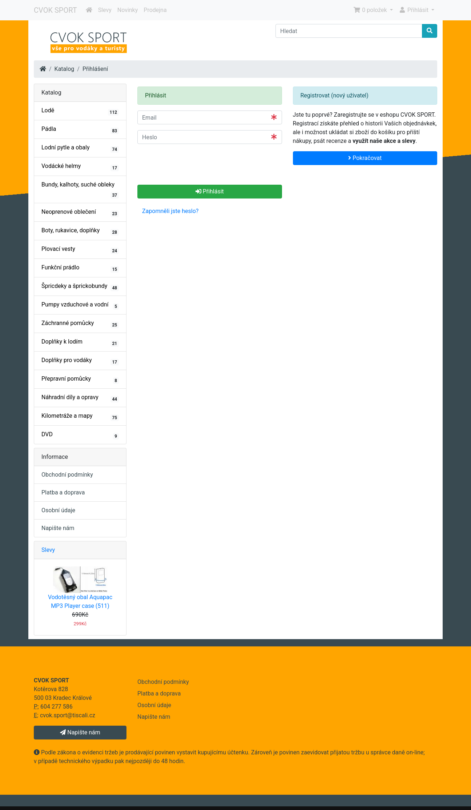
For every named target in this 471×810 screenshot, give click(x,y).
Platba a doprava (63, 492)
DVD (80, 435)
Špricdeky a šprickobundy (80, 286)
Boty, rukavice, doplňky (80, 231)
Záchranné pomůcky (80, 324)
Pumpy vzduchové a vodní (80, 305)
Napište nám (58, 528)
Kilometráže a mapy (80, 416)
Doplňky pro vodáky (80, 361)
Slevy (105, 10)
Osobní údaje (58, 510)
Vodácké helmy (80, 167)
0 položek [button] (370, 10)
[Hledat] (348, 31)
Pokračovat (365, 158)
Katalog (65, 68)
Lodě (80, 111)
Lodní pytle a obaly (80, 148)
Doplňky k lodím (80, 342)
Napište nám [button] (80, 732)
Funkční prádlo (80, 268)
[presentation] (192, 164)
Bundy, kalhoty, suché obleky (80, 190)
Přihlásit (210, 191)
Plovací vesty (80, 249)
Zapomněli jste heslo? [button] (170, 211)
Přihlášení (95, 68)
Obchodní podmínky (67, 474)
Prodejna (155, 10)
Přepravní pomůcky (80, 379)
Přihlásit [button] (414, 10)
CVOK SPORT (55, 10)
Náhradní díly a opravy (80, 398)
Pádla (80, 129)
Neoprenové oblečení (80, 212)
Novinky (127, 10)
